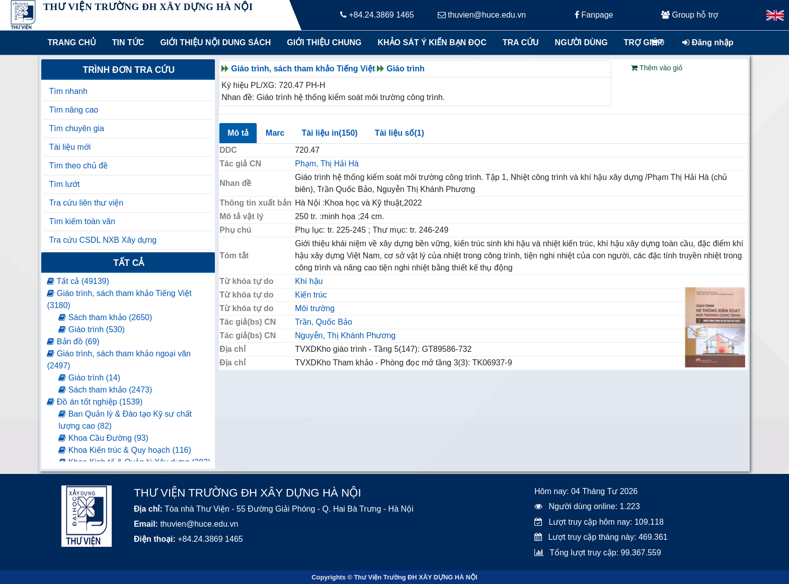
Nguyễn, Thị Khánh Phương (345, 335)
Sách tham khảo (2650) (105, 317)
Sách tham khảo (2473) (105, 389)
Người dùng (581, 42)
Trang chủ (71, 42)
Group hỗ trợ (689, 15)
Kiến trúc (311, 294)
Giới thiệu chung (323, 42)
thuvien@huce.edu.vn (482, 15)
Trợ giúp (643, 42)
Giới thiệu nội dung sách (213, 42)
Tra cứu (521, 42)
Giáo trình (405, 68)
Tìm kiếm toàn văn (82, 221)
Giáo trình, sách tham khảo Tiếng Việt (303, 68)
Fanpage (594, 15)
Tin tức (128, 42)
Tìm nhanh (68, 91)
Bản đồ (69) (73, 341)
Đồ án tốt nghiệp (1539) (94, 402)
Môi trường (315, 308)
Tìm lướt (64, 184)
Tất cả (128, 263)
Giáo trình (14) (89, 377)
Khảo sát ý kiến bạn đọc (430, 42)
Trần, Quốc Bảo (323, 322)
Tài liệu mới (70, 147)
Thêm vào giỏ (656, 68)
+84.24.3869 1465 (377, 15)
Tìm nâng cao (73, 110)
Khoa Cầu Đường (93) (103, 438)
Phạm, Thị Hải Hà (327, 163)
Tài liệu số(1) (399, 133)
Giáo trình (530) (91, 329)
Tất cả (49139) (78, 281)
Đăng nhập (707, 42)
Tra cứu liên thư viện (86, 203)
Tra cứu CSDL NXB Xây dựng (102, 240)
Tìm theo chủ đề (78, 165)
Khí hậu (309, 281)
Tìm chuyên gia (76, 128)
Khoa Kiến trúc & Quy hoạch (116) (124, 450)
